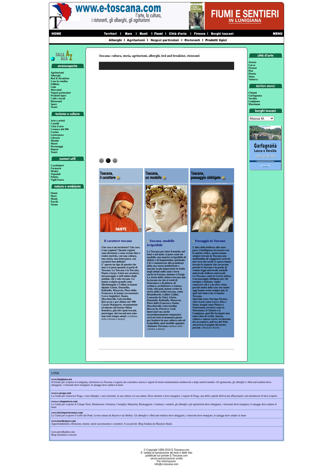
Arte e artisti (58, 120)
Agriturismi (57, 72)
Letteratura (57, 134)
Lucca (251, 65)
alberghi (154, 56)
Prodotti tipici (58, 95)
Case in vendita (59, 81)
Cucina (55, 132)
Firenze (252, 67)
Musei (54, 143)
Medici (54, 171)
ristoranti (193, 56)
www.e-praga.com (61, 393)
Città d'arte (57, 126)
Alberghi (56, 75)
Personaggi (57, 146)
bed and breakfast (173, 56)
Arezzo (252, 62)
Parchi (54, 201)
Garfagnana (255, 95)
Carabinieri (57, 165)
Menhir (55, 140)
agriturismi (139, 56)
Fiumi (54, 193)
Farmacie (56, 168)
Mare (54, 195)
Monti (54, 198)
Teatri (54, 107)
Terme (54, 204)
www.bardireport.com (63, 420)
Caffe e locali (58, 98)
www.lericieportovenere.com (67, 412)
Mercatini (56, 89)
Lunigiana (254, 101)
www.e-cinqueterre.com (64, 401)
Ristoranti (56, 101)
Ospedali (56, 174)
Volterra (253, 79)
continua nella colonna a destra (119, 317)
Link (53, 87)
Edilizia (55, 84)
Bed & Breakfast (60, 78)
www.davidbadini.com (63, 431)
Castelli (55, 123)
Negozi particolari (61, 92)
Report (55, 149)
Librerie (55, 137)
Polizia (54, 176)
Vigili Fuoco (57, 179)
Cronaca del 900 (60, 129)
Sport (54, 104)
